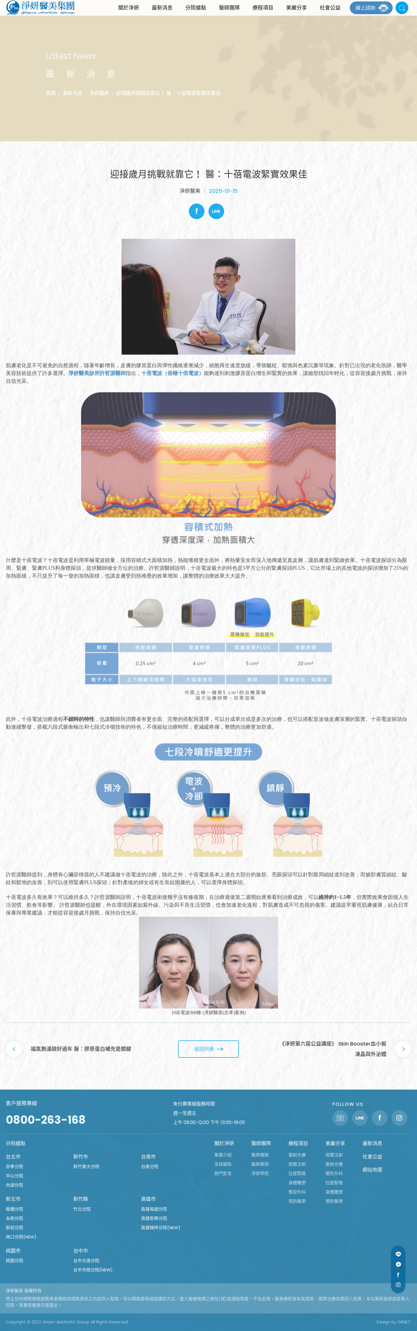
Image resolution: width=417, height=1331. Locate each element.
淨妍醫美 (99, 92)
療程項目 (263, 12)
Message (398, 1264)
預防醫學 (297, 1201)
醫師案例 (260, 1164)
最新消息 (162, 12)
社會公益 (330, 12)
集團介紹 (223, 1155)
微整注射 (297, 1164)
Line (216, 211)
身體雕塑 (297, 1183)
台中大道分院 (86, 1260)
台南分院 (149, 1166)
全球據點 (223, 1164)
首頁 (51, 92)
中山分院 (14, 1176)
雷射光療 (297, 1155)
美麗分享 (296, 12)
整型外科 (297, 1192)
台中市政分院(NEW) (93, 1270)
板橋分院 (14, 1209)
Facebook (196, 211)
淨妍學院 (260, 1173)
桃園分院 (14, 1260)
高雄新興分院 (154, 1218)
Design (383, 1322)
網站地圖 (372, 1169)
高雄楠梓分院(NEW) (160, 1227)
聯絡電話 (340, 1118)
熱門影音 (223, 1173)
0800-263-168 (46, 1120)
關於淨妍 (128, 12)
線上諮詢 (365, 13)
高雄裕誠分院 (154, 1209)
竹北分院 (82, 1209)
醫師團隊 (229, 12)
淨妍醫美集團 (40, 13)
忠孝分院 (14, 1166)
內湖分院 (14, 1185)
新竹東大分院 (86, 1166)
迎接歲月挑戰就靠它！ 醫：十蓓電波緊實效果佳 (168, 92)
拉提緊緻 (297, 1173)
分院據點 (195, 12)
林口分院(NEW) (21, 1237)
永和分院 (14, 1218)
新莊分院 (14, 1227)
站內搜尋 (402, 13)
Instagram (398, 1284)
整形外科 (334, 1173)
